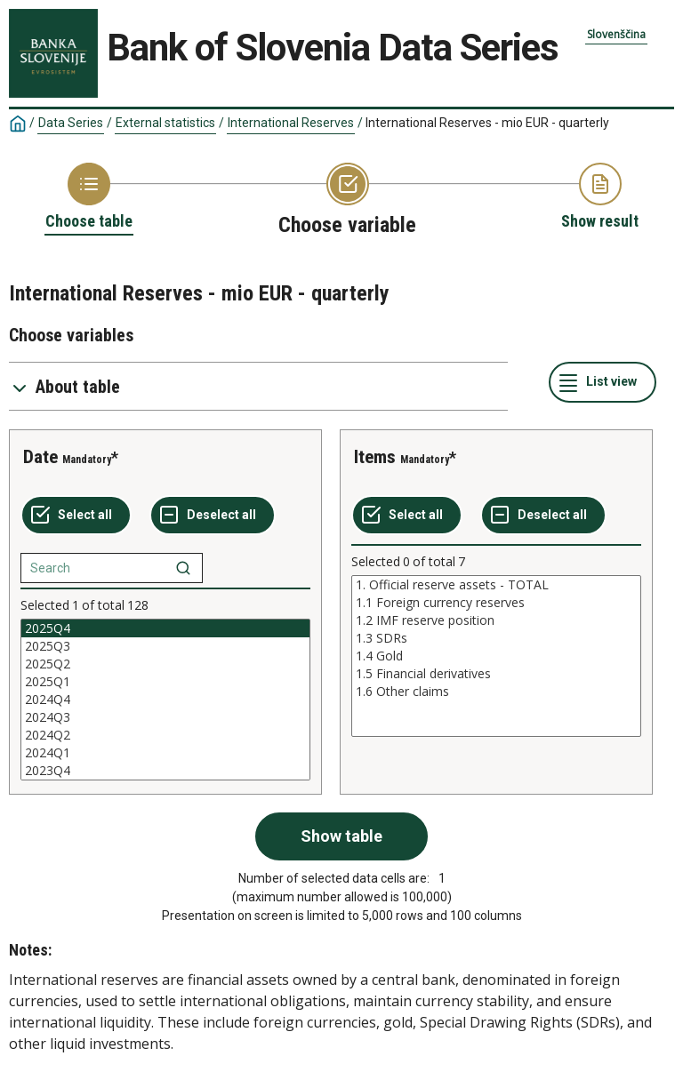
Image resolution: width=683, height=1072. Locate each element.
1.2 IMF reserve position (496, 620)
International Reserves (291, 123)
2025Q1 (165, 682)
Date (40, 457)
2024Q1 (165, 753)
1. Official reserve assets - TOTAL (496, 585)
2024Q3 (165, 717)
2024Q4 (165, 699)
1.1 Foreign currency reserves (496, 603)
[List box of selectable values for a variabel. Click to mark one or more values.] (165, 699)
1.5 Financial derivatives (496, 674)
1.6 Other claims (496, 691)
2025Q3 (165, 646)
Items (375, 457)
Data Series (70, 123)
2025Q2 (165, 664)
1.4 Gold (496, 656)
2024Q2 (165, 735)
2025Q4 (165, 628)
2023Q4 (165, 771)
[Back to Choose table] (88, 197)
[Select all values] (76, 515)
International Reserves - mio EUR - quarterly (487, 123)
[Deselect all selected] (212, 515)
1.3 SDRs (496, 638)
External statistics (165, 123)
